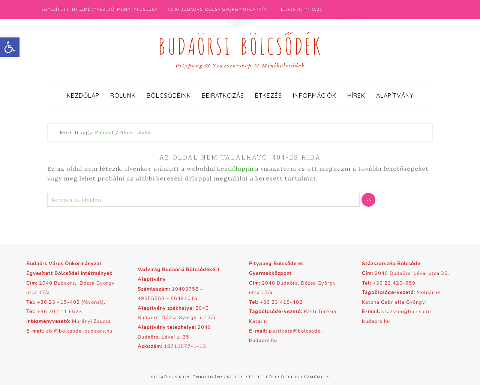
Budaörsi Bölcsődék (240, 44)
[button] (10, 47)
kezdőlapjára (238, 168)
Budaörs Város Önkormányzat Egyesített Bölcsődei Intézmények (240, 377)
